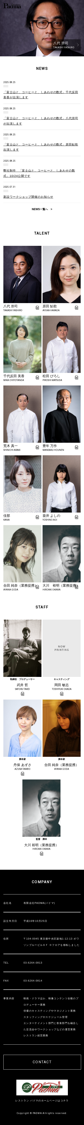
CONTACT (42, 1062)
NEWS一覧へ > (42, 209)
